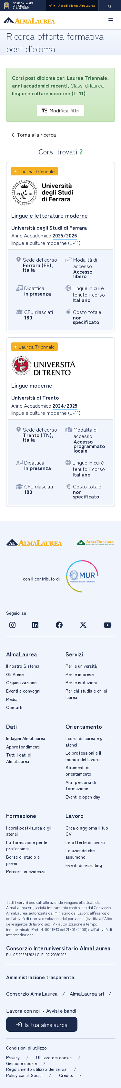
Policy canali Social (24, 1075)
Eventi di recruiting (84, 865)
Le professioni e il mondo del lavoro (83, 755)
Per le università (81, 666)
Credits (66, 1075)
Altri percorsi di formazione (81, 785)
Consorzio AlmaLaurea (32, 993)
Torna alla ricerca (34, 134)
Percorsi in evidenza (25, 871)
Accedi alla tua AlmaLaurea (72, 6)
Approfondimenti (23, 746)
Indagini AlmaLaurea (25, 738)
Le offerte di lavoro (85, 842)
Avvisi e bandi (61, 1010)
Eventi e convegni (23, 690)
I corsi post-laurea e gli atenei (28, 830)
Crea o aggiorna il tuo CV (87, 830)
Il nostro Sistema (22, 666)
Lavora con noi (23, 1010)
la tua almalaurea (46, 1024)
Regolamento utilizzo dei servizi (36, 1069)
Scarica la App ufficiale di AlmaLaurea (18, 6)
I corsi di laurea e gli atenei (85, 741)
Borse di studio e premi (23, 859)
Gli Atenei (15, 674)
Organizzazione (21, 682)
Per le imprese (80, 674)
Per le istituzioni (81, 682)
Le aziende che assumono (80, 853)
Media (11, 699)
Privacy (13, 1057)
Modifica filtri (60, 110)
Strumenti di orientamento (78, 770)
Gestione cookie (21, 1063)
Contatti (14, 707)
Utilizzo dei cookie (54, 1057)
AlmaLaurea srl (87, 993)
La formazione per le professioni (26, 845)
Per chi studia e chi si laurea (86, 693)
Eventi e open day (83, 796)
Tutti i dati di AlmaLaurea (18, 757)
